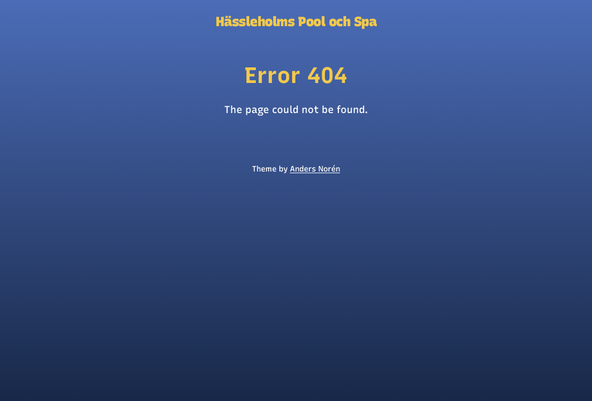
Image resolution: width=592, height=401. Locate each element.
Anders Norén (315, 169)
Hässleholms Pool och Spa (296, 21)
